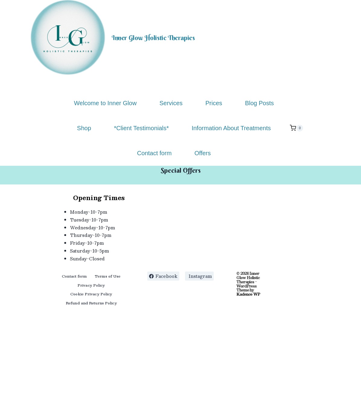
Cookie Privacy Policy (91, 294)
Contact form (154, 153)
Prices (213, 103)
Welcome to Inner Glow (105, 103)
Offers (202, 153)
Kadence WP (248, 294)
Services (171, 103)
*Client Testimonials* (141, 128)
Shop (84, 128)
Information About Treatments (231, 128)
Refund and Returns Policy (91, 303)
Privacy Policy (91, 285)
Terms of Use (107, 276)
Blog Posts (259, 103)
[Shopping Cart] (296, 128)
